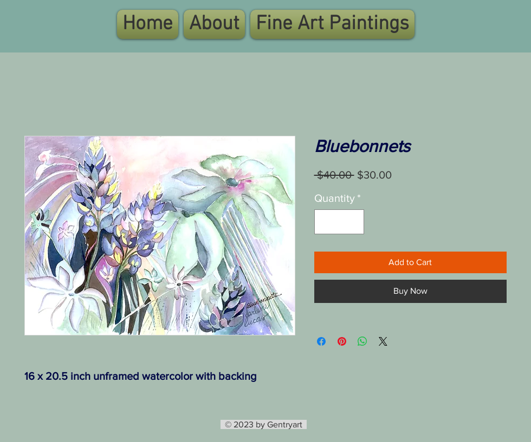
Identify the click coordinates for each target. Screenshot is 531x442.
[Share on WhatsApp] (362, 341)
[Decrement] (325, 222)
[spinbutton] (339, 222)
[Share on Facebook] (321, 341)
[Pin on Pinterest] (341, 341)
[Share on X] (383, 341)
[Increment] (353, 222)
